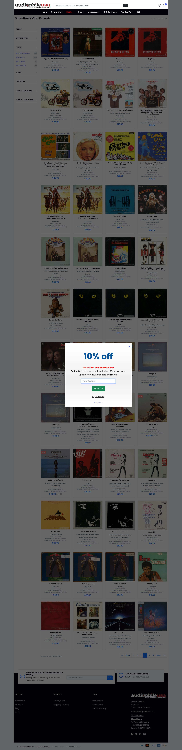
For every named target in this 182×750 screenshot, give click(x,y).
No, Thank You (98, 396)
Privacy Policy (98, 403)
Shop (80, 12)
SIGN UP (98, 388)
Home (44, 12)
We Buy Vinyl (127, 12)
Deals (69, 12)
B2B (138, 12)
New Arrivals (57, 12)
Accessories (93, 12)
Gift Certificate (110, 12)
